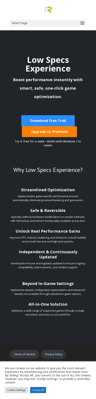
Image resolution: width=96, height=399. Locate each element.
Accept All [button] (38, 390)
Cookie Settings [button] (16, 390)
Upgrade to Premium (49, 131)
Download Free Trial (48, 120)
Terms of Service (24, 354)
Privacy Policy (53, 354)
